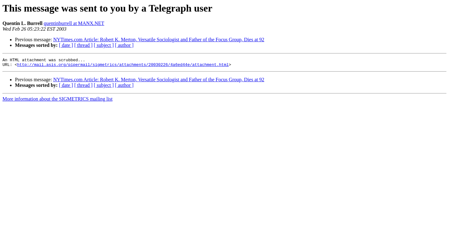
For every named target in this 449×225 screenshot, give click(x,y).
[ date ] (66, 45)
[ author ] (124, 45)
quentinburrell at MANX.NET (74, 23)
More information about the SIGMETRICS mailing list (57, 100)
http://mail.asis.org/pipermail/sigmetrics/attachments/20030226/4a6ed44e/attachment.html (123, 66)
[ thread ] (83, 45)
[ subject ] (104, 45)
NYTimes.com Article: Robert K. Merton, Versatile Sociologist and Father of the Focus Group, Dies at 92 (158, 39)
